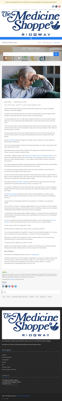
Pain (4, 296)
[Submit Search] (56, 54)
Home (39, 42)
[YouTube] (7, 398)
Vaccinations (5, 359)
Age (37, 296)
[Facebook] (2, 398)
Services (4, 354)
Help (20, 9)
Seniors (49, 296)
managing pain (35, 254)
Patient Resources (47, 42)
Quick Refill (34, 9)
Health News (10, 58)
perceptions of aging (22, 181)
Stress (8, 296)
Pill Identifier (26, 9)
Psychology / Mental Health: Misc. (20, 296)
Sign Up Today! (52, 9)
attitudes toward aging (12, 194)
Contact (4, 362)
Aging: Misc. (43, 296)
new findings (11, 140)
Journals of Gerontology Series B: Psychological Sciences (38, 155)
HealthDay (12, 279)
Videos (21, 58)
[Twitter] (4, 398)
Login (58, 9)
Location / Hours (43, 9)
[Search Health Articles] (28, 54)
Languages (14, 9)
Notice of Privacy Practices (9, 369)
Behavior (32, 296)
